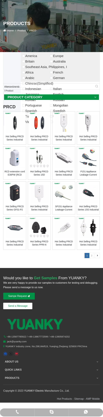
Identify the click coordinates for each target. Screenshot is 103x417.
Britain (29, 61)
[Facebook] (5, 354)
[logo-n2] (35, 323)
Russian (59, 100)
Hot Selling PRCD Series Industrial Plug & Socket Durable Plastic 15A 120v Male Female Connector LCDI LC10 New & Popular (88, 138)
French (58, 72)
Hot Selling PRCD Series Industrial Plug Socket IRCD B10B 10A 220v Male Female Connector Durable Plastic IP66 (39, 138)
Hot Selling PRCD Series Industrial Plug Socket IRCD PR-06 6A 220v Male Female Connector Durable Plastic (63, 243)
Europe (58, 56)
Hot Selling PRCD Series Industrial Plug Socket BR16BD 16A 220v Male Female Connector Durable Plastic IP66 (14, 138)
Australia (59, 61)
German (59, 78)
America (31, 56)
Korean (30, 100)
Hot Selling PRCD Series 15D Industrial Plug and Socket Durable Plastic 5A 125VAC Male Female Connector (39, 173)
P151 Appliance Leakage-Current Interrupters (88, 173)
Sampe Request (19, 296)
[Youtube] (16, 354)
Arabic (29, 78)
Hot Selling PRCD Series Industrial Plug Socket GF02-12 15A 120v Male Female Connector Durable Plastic (14, 243)
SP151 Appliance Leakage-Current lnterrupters (63, 208)
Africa (29, 72)
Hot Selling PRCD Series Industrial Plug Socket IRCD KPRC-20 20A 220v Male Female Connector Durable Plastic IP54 (64, 173)
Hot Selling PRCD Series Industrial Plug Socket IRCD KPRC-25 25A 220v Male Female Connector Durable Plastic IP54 (39, 208)
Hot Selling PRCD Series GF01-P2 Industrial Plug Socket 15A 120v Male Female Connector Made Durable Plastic (15, 208)
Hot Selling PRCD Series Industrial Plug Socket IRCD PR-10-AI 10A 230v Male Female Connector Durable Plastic (88, 243)
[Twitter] (11, 354)
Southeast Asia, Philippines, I (46, 67)
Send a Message (17, 306)
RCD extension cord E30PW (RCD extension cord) (15, 173)
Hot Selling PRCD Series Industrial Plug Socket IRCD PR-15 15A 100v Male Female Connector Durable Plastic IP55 (63, 138)
